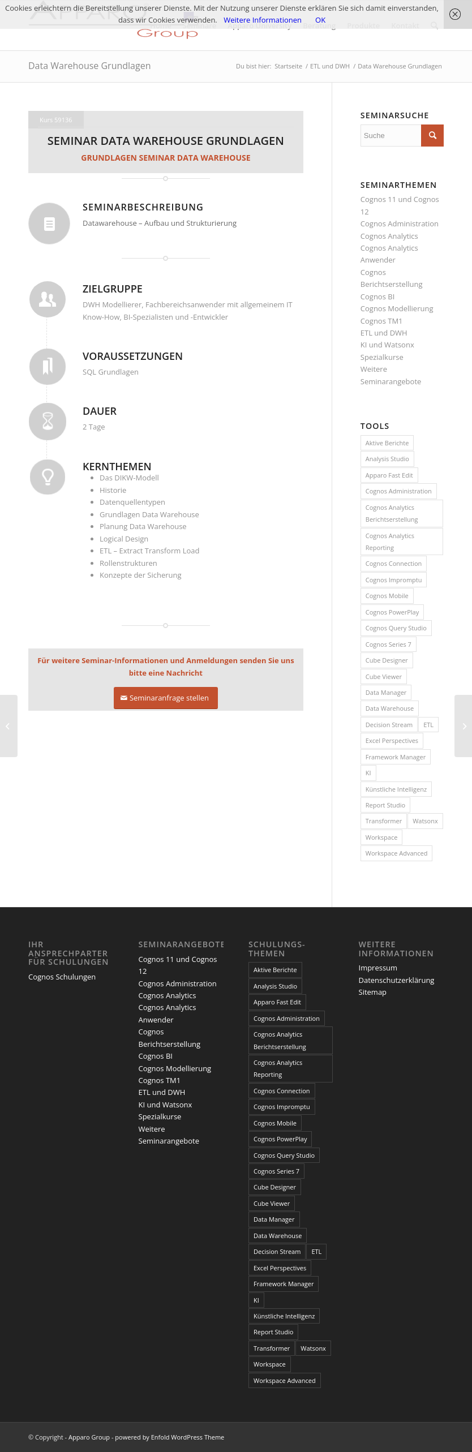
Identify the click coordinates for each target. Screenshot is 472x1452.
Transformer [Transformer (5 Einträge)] (384, 821)
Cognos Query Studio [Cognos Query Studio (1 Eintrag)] (396, 628)
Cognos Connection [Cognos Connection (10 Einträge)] (394, 563)
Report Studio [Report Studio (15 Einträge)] (385, 805)
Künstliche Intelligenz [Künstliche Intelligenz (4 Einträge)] (396, 789)
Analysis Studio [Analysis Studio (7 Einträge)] (387, 458)
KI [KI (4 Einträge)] (368, 772)
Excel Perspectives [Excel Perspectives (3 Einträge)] (392, 740)
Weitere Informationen (263, 20)
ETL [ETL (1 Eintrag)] (428, 724)
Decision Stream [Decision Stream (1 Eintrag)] (389, 724)
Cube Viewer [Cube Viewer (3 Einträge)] (384, 676)
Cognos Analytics (389, 236)
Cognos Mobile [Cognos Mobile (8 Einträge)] (387, 595)
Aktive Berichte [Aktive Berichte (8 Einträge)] (387, 443)
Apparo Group (89, 1437)
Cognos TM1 (382, 321)
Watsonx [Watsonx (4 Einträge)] (425, 821)
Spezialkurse (382, 357)
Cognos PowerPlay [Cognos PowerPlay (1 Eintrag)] (392, 612)
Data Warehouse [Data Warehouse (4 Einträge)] (390, 708)
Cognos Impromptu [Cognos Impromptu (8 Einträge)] (394, 579)
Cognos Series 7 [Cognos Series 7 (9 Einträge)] (388, 644)
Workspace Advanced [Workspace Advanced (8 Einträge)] (397, 853)
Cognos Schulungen (62, 977)
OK (320, 20)
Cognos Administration (400, 223)
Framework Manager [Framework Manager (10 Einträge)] (396, 757)
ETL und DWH (384, 333)
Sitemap (373, 992)
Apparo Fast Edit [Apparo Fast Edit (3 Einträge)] (389, 475)
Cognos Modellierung (397, 308)
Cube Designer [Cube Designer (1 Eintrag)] (387, 660)
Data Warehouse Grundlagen (89, 65)
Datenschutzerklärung (397, 980)
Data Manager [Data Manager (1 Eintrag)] (386, 692)
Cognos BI (377, 296)
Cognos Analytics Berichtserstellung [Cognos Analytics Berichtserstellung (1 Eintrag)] (392, 513)
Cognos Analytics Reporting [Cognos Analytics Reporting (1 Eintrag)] (390, 541)
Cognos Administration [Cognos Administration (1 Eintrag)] (399, 491)
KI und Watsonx (387, 345)
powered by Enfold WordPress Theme (169, 1437)
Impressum (378, 968)
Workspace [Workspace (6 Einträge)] (382, 837)
